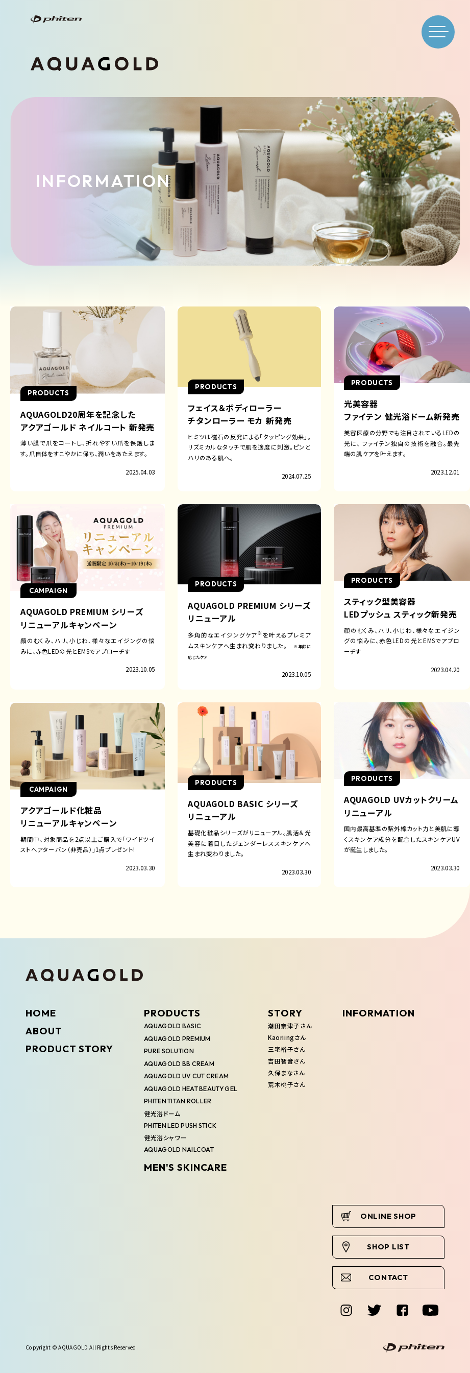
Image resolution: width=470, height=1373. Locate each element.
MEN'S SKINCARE (185, 1167)
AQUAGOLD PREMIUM (177, 1039)
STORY (285, 1013)
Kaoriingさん (287, 1037)
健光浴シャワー (165, 1137)
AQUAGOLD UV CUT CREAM (186, 1076)
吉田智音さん (286, 1061)
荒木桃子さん (286, 1084)
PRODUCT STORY (69, 1049)
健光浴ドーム (162, 1113)
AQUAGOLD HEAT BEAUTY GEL (190, 1089)
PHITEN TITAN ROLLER (177, 1101)
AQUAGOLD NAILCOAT (179, 1149)
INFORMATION (378, 1013)
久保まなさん (286, 1073)
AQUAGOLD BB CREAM (179, 1064)
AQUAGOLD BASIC (172, 1026)
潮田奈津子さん (290, 1026)
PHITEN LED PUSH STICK (180, 1125)
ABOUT (44, 1031)
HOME (41, 1013)
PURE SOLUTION (169, 1051)
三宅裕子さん (286, 1049)
